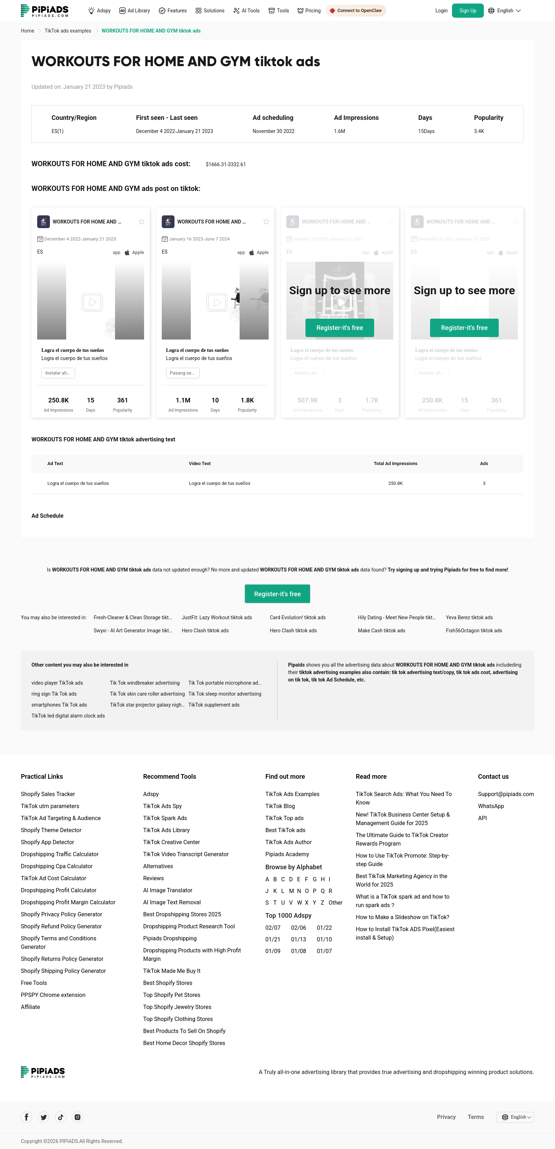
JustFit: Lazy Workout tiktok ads (217, 617)
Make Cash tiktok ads (381, 630)
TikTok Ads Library (166, 830)
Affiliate (30, 1007)
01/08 (299, 951)
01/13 (299, 939)
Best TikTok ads (285, 830)
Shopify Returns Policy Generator (62, 959)
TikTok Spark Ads (165, 818)
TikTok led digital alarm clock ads (68, 716)
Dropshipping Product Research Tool (189, 926)
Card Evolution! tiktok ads (298, 617)
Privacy (446, 1117)
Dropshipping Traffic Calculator (59, 854)
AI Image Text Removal (172, 902)
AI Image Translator (167, 890)
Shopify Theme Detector (51, 830)
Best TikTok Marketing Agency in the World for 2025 (401, 880)
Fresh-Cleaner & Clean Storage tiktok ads (138, 617)
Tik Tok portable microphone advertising (227, 683)
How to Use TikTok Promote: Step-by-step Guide (402, 859)
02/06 (299, 927)
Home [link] (28, 31)
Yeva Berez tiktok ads (469, 617)
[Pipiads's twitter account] (43, 1117)
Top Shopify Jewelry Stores (177, 1007)
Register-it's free (339, 327)
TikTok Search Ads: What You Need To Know (404, 798)
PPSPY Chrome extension (53, 995)
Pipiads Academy (287, 854)
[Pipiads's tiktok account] (60, 1117)
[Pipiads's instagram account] (77, 1117)
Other (329, 902)
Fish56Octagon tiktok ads (474, 630)
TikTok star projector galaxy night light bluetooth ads (149, 705)
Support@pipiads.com (506, 794)
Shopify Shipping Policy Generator (63, 971)
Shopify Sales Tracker (48, 794)
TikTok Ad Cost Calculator (53, 878)
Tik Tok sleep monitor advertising (224, 694)
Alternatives (158, 866)
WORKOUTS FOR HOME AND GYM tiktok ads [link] (151, 31)
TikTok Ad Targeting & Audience (61, 818)
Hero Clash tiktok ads (205, 630)
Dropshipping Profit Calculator (58, 890)
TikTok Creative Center (171, 842)
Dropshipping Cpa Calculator (57, 866)
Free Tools (34, 983)
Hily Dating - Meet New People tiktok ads (402, 617)
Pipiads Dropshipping (169, 938)
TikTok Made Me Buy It (171, 971)
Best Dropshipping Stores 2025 (182, 914)
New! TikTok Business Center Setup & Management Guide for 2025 (403, 818)
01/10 (324, 939)
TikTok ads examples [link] (68, 31)
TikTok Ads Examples (292, 794)
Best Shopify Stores (167, 983)
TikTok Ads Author (288, 842)
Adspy (151, 794)
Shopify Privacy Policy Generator (61, 914)
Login (441, 10)
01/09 (273, 951)
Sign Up (467, 10)
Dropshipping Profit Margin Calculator (68, 902)
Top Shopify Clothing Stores (178, 1019)
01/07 (324, 951)
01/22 (324, 927)
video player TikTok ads (57, 683)
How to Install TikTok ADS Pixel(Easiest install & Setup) (405, 933)
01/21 (273, 939)
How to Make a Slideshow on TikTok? (402, 917)
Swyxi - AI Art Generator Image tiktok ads (138, 630)
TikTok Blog (280, 806)
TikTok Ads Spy (162, 806)
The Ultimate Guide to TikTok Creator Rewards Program (402, 839)
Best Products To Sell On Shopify (184, 1031)
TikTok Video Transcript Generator (186, 854)
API (482, 818)
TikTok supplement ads (214, 705)
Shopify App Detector (47, 842)
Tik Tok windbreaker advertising (145, 683)
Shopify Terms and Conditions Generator (58, 942)
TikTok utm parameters (50, 806)
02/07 (273, 927)
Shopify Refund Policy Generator (61, 926)
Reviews (153, 878)
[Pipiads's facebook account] (26, 1117)
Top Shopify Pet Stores (171, 995)
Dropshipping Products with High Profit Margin (192, 954)
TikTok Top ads (284, 818)
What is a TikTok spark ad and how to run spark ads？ (403, 901)
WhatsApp (491, 806)
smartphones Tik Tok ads (59, 705)
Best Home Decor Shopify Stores (184, 1043)
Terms (476, 1117)
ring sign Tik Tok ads (54, 694)
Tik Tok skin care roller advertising (147, 694)
